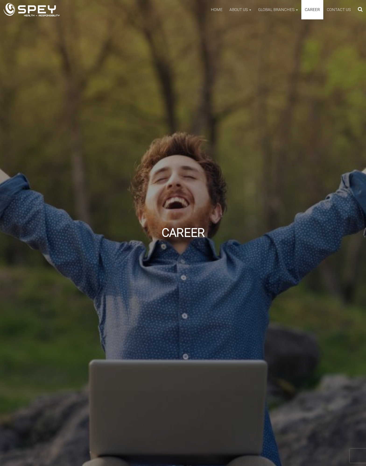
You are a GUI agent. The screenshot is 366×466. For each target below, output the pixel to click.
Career (312, 9)
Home (216, 9)
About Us (240, 9)
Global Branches (278, 9)
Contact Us (339, 9)
